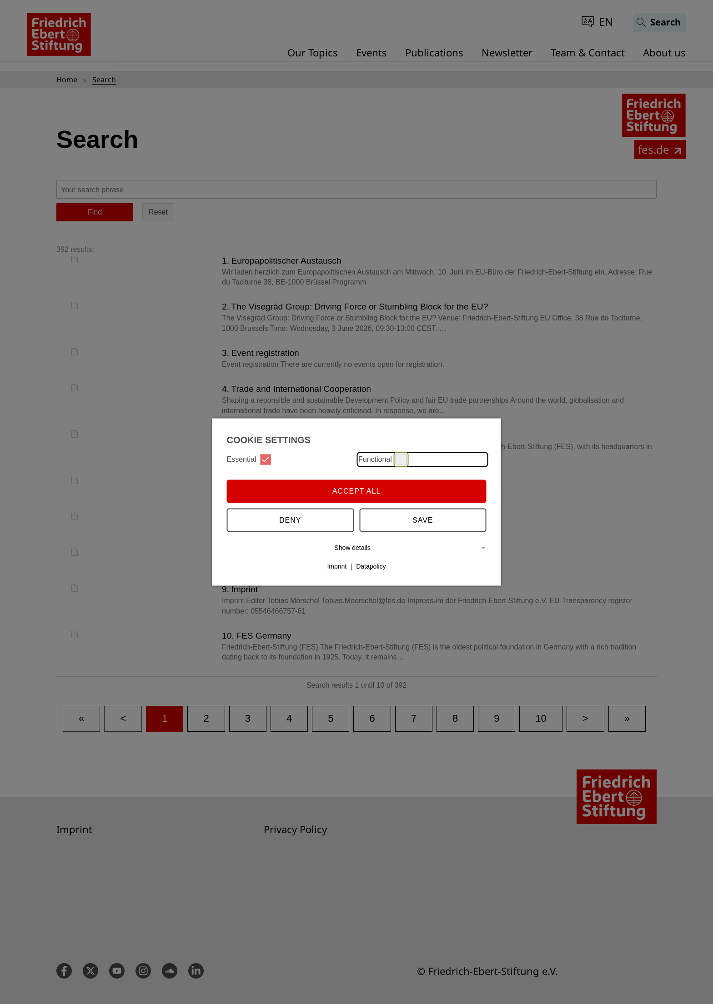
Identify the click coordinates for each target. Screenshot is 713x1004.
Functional (382, 459)
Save (422, 520)
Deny (290, 520)
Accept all (356, 491)
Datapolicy (371, 566)
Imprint (336, 566)
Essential (249, 459)
